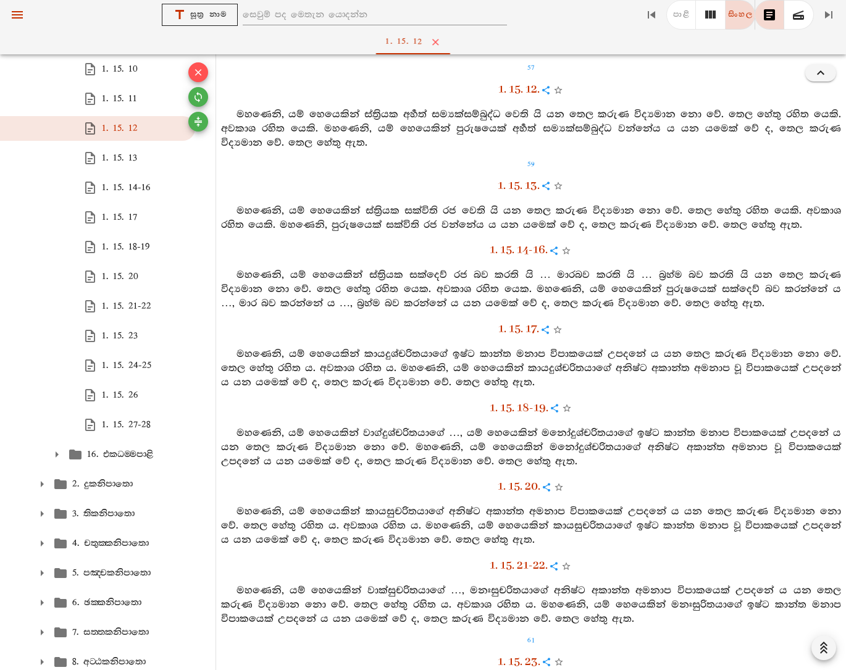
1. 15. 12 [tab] (425, 42)
